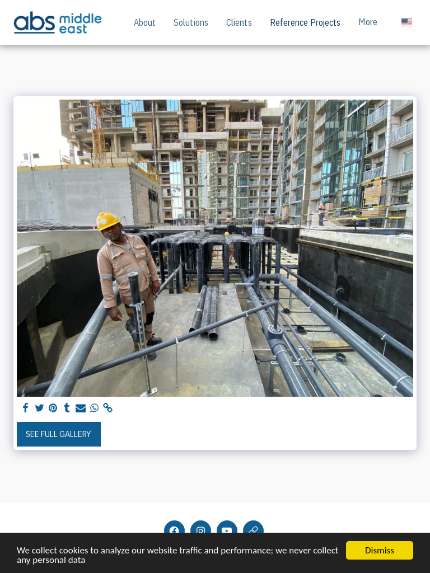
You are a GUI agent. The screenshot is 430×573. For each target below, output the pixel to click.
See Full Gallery (58, 434)
